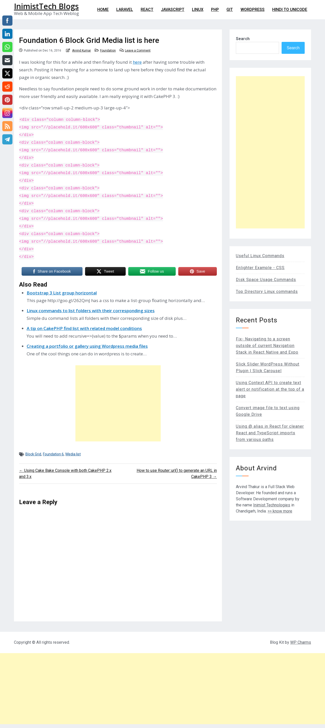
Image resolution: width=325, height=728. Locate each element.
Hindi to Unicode (289, 9)
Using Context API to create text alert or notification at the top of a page (270, 389)
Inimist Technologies (271, 505)
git (229, 9)
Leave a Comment (138, 50)
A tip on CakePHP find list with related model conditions (84, 328)
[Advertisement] (118, 403)
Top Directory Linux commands (267, 291)
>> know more (280, 511)
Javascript (172, 9)
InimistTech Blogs (46, 6)
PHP (215, 9)
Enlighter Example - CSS (260, 267)
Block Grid (33, 454)
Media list (73, 454)
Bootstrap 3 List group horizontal (62, 293)
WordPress (252, 9)
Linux (197, 9)
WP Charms (300, 642)
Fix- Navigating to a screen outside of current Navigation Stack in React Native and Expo (267, 346)
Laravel (124, 9)
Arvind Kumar (81, 50)
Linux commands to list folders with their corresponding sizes (91, 310)
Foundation (108, 50)
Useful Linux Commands (260, 255)
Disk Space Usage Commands (266, 279)
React (147, 9)
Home (103, 9)
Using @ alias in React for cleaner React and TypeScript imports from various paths (270, 433)
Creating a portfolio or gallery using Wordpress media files (87, 346)
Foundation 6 (53, 454)
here (137, 62)
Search (243, 38)
